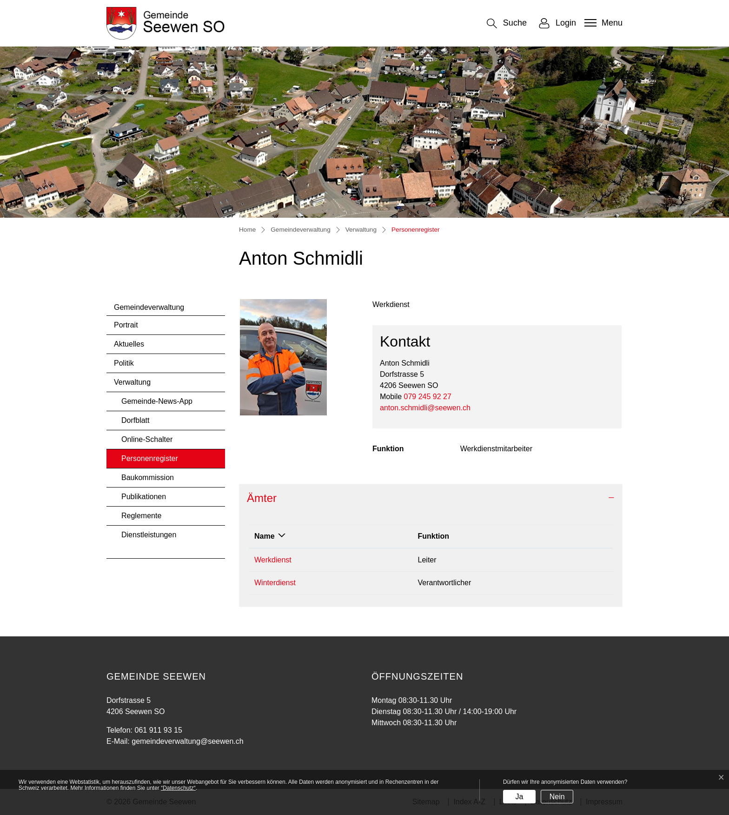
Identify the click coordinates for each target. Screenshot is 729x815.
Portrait (126, 325)
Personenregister (149, 461)
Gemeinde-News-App (156, 401)
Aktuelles (129, 344)
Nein (557, 797)
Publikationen (143, 497)
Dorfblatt (135, 420)
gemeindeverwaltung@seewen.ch (187, 741)
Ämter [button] (262, 498)
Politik (124, 363)
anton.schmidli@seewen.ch (425, 408)
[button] (507, 23)
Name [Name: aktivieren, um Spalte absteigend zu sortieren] (264, 536)
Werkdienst (273, 560)
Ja (519, 797)
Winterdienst (275, 583)
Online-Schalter (146, 439)
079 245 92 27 (427, 397)
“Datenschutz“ (178, 788)
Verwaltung (132, 382)
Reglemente (141, 516)
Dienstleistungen (148, 535)
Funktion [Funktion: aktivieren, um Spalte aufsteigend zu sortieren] (434, 536)
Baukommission (147, 477)
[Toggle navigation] (602, 22)
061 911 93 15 (158, 730)
